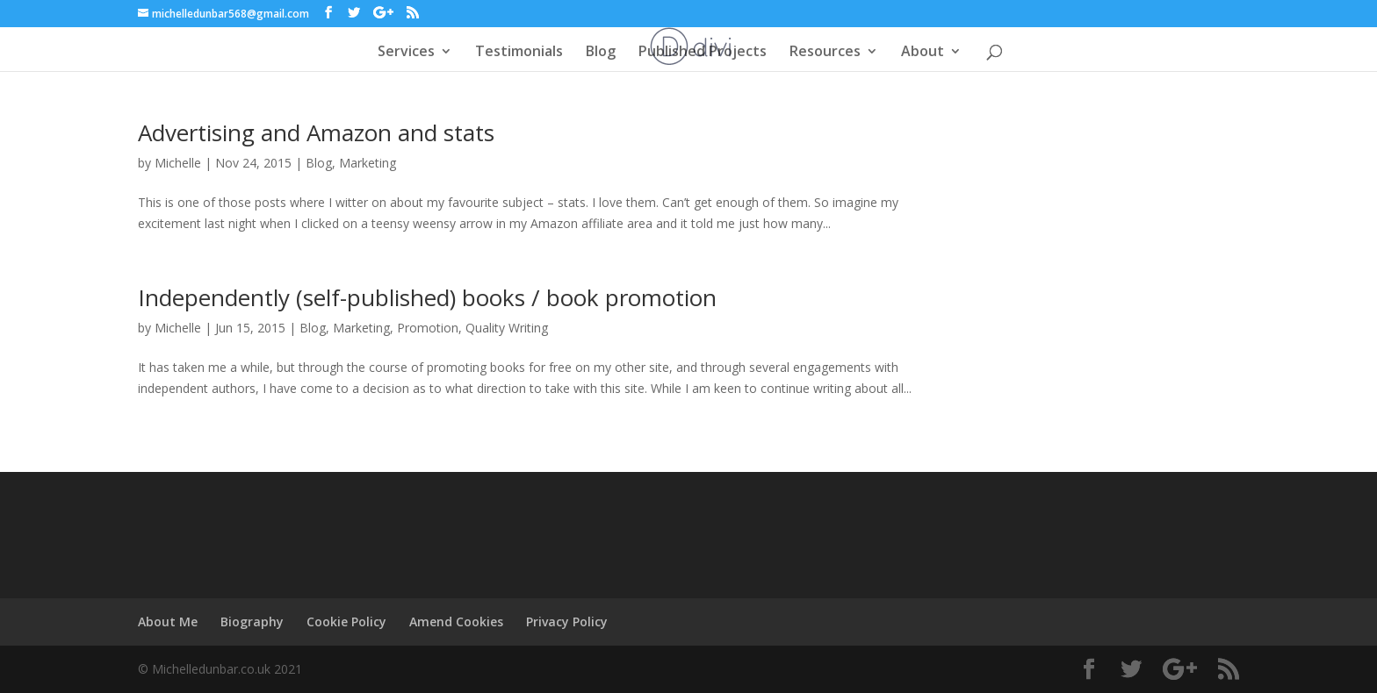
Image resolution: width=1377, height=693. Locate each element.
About (922, 53)
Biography (252, 621)
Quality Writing (506, 327)
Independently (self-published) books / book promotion (427, 297)
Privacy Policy (567, 621)
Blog (601, 53)
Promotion (427, 327)
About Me (168, 621)
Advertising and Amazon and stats (316, 132)
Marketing (367, 162)
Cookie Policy (346, 621)
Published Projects (702, 53)
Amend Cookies (456, 621)
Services (406, 53)
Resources (825, 53)
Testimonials (519, 53)
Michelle (178, 162)
